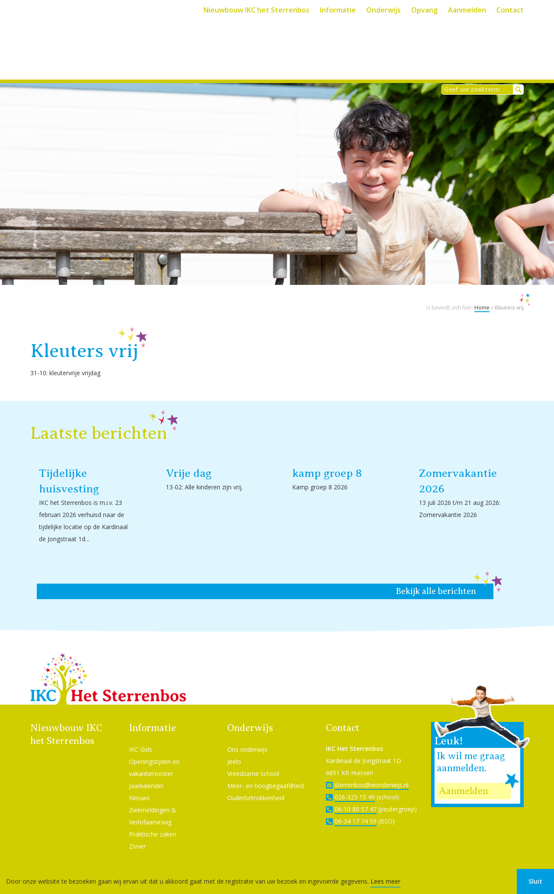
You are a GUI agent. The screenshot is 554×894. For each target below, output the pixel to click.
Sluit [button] (535, 881)
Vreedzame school (253, 762)
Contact (510, 10)
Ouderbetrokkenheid (255, 786)
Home (482, 296)
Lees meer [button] (385, 881)
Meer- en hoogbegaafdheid (265, 774)
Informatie (338, 10)
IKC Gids (140, 738)
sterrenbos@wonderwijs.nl (372, 773)
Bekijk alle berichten (436, 579)
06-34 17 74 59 (356, 809)
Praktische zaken (152, 822)
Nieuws (139, 786)
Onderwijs (383, 10)
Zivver (137, 834)
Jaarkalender (146, 774)
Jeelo (234, 750)
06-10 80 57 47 (356, 797)
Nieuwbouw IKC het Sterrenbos (256, 10)
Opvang (424, 10)
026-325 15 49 (355, 785)
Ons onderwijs (247, 738)
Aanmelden (467, 10)
